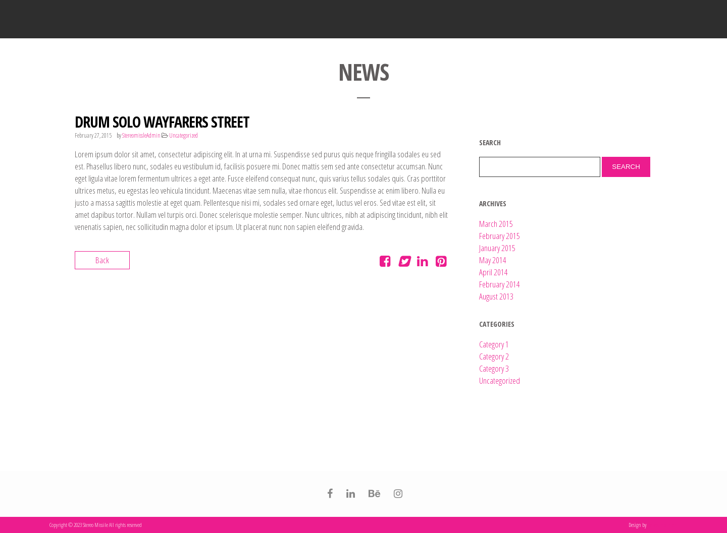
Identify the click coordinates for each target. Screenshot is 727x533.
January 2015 (497, 248)
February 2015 (499, 236)
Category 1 (494, 344)
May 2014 (492, 260)
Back (102, 260)
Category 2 (494, 356)
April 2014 (493, 272)
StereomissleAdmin (141, 135)
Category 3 (494, 368)
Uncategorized (183, 135)
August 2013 (496, 296)
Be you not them (663, 524)
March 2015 (496, 223)
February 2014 (499, 284)
